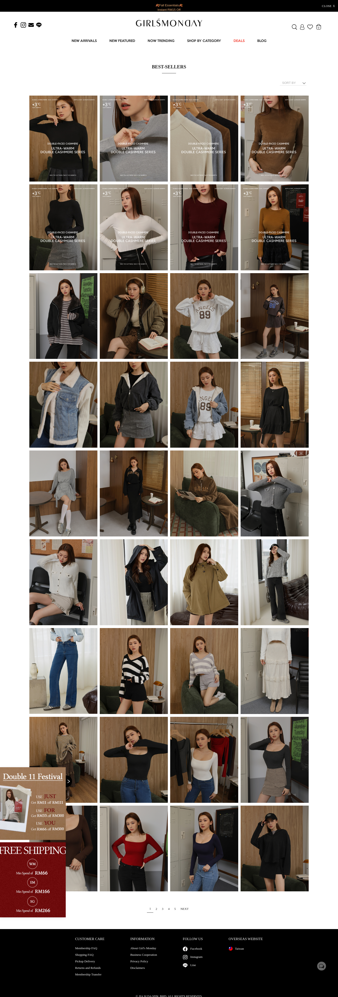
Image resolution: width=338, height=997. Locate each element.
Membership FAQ (86, 953)
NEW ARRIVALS (84, 41)
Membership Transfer (88, 979)
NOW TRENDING (161, 41)
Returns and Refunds (88, 972)
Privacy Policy (139, 966)
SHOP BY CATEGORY (204, 41)
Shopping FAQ (84, 959)
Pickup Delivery (85, 966)
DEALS (239, 41)
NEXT (185, 909)
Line (193, 969)
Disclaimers (137, 972)
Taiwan (236, 953)
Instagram (196, 961)
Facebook (196, 953)
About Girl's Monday (143, 953)
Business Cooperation (143, 959)
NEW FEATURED (122, 41)
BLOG (261, 41)
